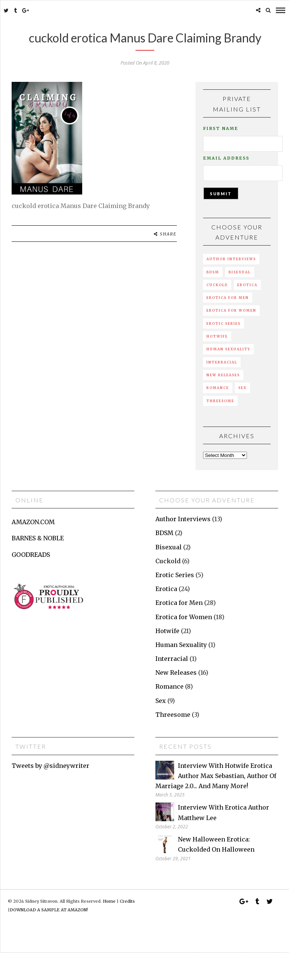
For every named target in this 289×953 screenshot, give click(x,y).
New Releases (223, 375)
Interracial (221, 362)
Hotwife (217, 336)
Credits (127, 901)
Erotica (247, 285)
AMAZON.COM (33, 522)
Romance (217, 388)
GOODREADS (31, 554)
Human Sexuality (228, 349)
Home (109, 901)
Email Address (226, 158)
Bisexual (240, 272)
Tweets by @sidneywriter (50, 765)
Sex (242, 388)
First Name (220, 128)
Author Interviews (231, 259)
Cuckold (217, 285)
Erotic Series (223, 323)
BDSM (212, 272)
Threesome (220, 401)
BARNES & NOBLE (38, 538)
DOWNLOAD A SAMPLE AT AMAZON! (49, 909)
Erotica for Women (231, 310)
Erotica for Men (227, 298)
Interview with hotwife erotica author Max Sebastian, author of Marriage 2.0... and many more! (215, 776)
